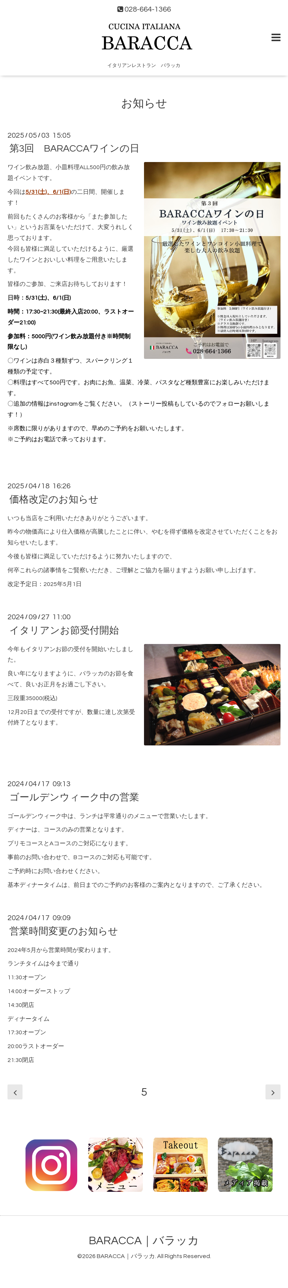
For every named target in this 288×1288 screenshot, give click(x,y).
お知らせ (144, 103)
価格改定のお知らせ (54, 499)
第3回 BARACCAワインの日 (74, 148)
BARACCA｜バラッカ (144, 1240)
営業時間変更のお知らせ (63, 931)
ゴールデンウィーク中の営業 (74, 797)
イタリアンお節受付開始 (64, 630)
